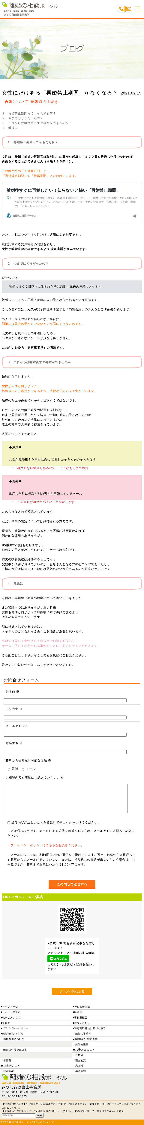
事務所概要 (80, 1017)
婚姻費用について (13, 1039)
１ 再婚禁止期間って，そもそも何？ (29, 113)
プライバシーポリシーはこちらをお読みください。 (47, 845)
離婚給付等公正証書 (15, 1049)
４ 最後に (10, 127)
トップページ (10, 1006)
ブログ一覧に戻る (72, 991)
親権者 (79, 1055)
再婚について (16, 102)
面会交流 (80, 1060)
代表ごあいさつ (11, 1017)
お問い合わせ (82, 1023)
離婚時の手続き (44, 102)
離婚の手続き (83, 1033)
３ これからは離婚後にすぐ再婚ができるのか (35, 123)
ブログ (6, 1023)
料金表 (78, 1012)
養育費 (7, 1060)
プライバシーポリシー (15, 1028)
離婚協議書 (81, 1044)
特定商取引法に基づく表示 (90, 1028)
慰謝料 (79, 1065)
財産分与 (8, 1071)
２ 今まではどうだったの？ (22, 118)
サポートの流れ (11, 1012)
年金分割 (80, 1071)
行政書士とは (82, 1006)
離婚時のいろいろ (12, 1033)
